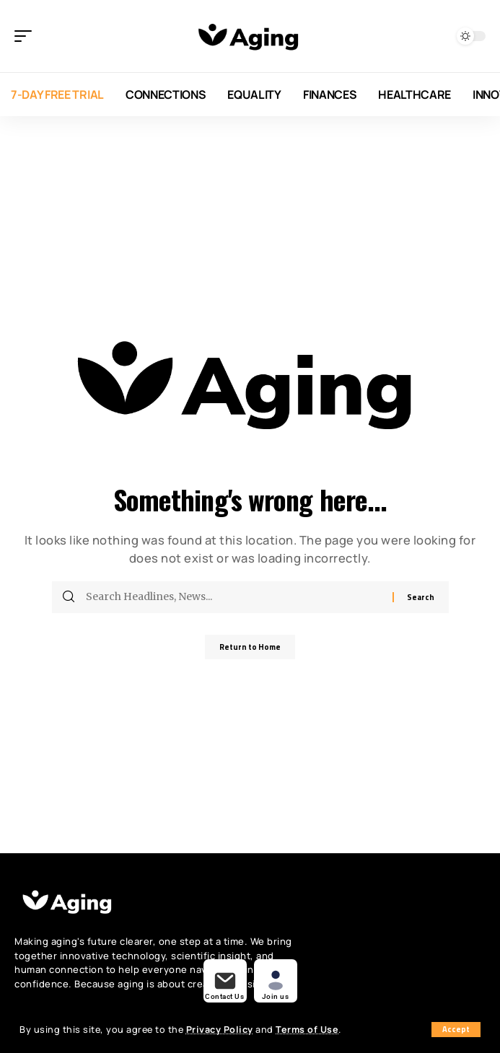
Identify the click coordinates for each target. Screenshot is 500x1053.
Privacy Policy (219, 1029)
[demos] (225, 981)
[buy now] (275, 981)
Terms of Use (307, 1029)
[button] (456, 1029)
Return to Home (250, 647)
